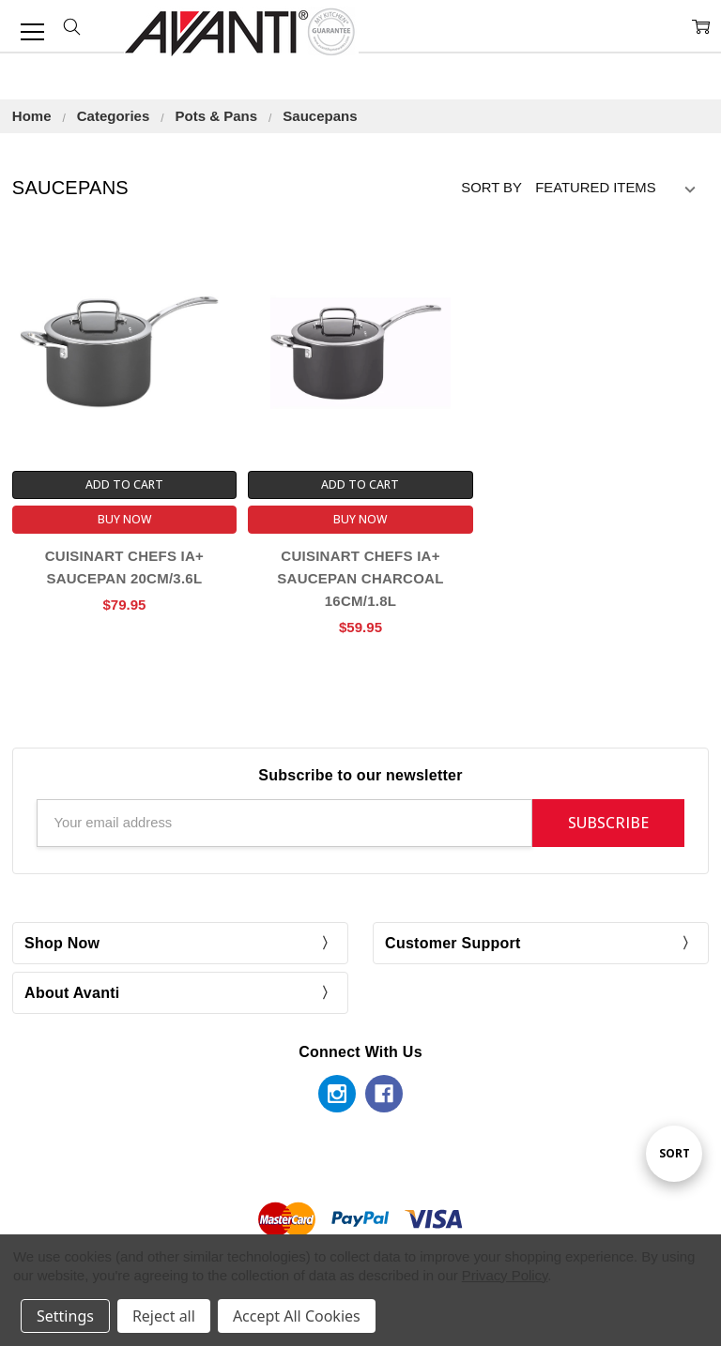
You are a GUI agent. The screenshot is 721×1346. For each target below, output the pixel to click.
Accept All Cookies (296, 1316)
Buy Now (124, 519)
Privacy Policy (505, 1275)
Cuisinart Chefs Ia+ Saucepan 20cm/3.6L (124, 567)
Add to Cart (124, 484)
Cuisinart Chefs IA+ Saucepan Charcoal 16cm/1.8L (360, 578)
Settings (65, 1316)
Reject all (163, 1316)
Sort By (491, 187)
